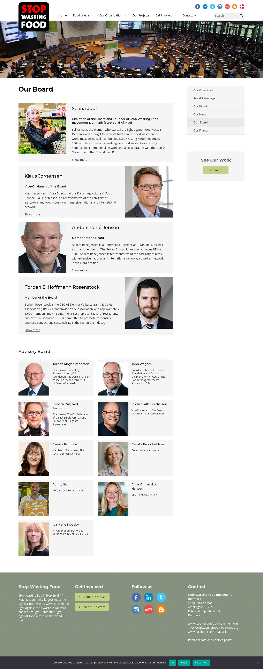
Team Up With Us (92, 597)
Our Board (200, 122)
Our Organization (110, 15)
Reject (184, 662)
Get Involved (164, 15)
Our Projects (141, 15)
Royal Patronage (204, 98)
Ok (172, 662)
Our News (200, 114)
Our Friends (201, 130)
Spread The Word (92, 607)
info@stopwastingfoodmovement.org (213, 627)
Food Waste (81, 15)
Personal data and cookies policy (210, 640)
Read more (201, 662)
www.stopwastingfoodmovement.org (213, 623)
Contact (187, 15)
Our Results (201, 106)
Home (63, 15)
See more (215, 170)
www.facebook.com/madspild (207, 632)
